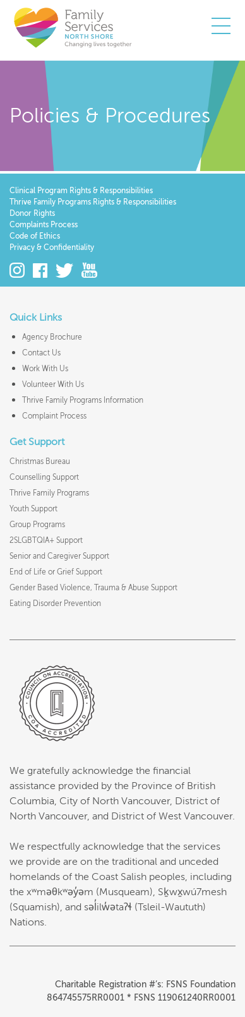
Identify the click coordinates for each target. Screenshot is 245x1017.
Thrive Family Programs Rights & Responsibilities (92, 202)
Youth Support (33, 508)
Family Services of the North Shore (72, 27)
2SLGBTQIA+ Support (46, 540)
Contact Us (41, 352)
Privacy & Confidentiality (51, 247)
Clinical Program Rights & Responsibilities (81, 190)
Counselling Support (44, 477)
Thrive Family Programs (49, 493)
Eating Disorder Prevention (55, 603)
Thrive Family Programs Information (82, 400)
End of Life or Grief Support (55, 572)
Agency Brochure (52, 337)
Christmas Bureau (39, 461)
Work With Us (45, 368)
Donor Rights (32, 213)
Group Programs (37, 524)
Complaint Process (54, 416)
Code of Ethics (34, 236)
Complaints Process (43, 224)
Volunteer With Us (53, 384)
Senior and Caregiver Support (59, 556)
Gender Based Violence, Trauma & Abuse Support (93, 587)
